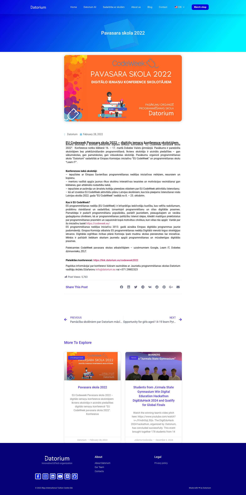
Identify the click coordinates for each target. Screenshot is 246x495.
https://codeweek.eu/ (98, 223)
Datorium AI (90, 7)
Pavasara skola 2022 (92, 387)
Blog (149, 7)
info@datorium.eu (106, 269)
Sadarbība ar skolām (114, 7)
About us (136, 7)
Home (73, 7)
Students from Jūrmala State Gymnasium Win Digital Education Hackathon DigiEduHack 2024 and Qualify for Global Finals (154, 396)
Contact (163, 7)
